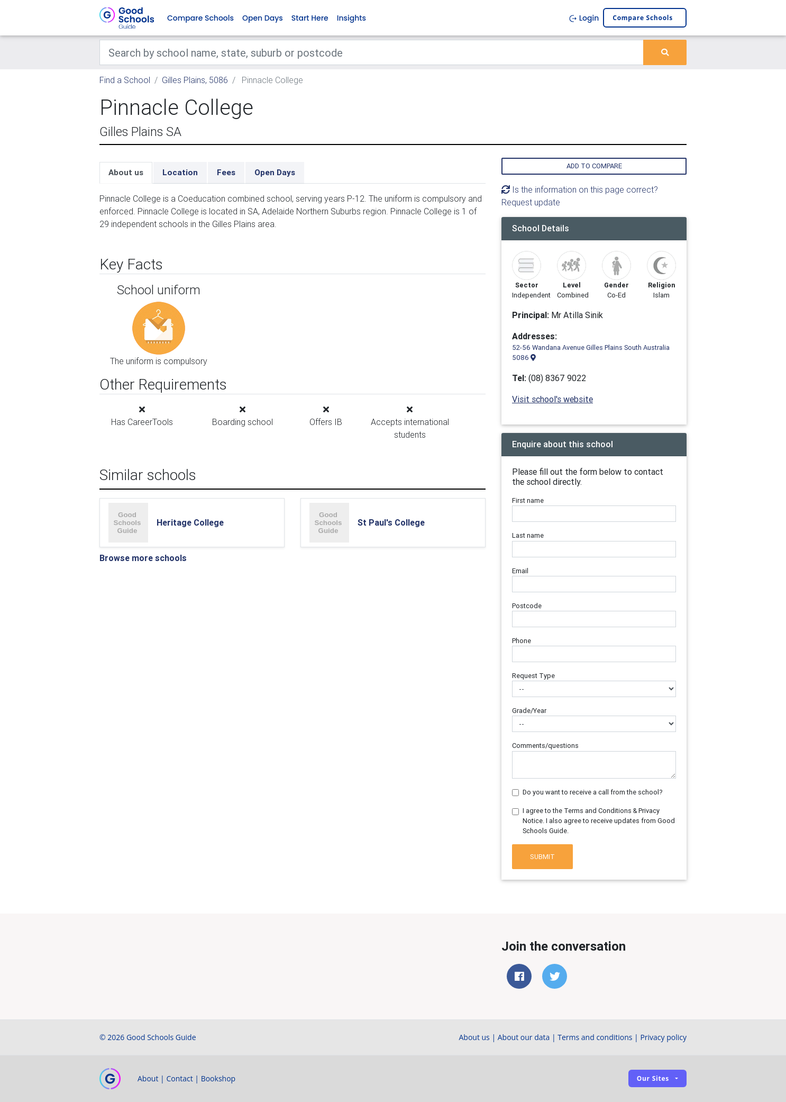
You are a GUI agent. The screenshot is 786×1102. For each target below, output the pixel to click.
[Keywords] (371, 53)
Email (520, 570)
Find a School (124, 80)
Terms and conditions (594, 1037)
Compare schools (643, 18)
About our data (524, 1037)
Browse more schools (143, 558)
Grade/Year (529, 711)
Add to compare (594, 166)
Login (584, 18)
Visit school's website (552, 399)
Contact (179, 1078)
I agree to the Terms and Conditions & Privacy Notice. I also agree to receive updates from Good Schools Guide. (599, 820)
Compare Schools (200, 18)
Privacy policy (663, 1037)
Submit (542, 856)
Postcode (527, 605)
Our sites (653, 1078)
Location (180, 173)
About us (125, 173)
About (148, 1078)
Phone (521, 640)
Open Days (262, 18)
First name (528, 500)
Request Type (533, 676)
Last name (528, 535)
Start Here (309, 18)
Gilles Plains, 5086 (195, 80)
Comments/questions (545, 746)
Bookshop (218, 1078)
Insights (351, 18)
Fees (226, 173)
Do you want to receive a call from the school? (593, 792)
